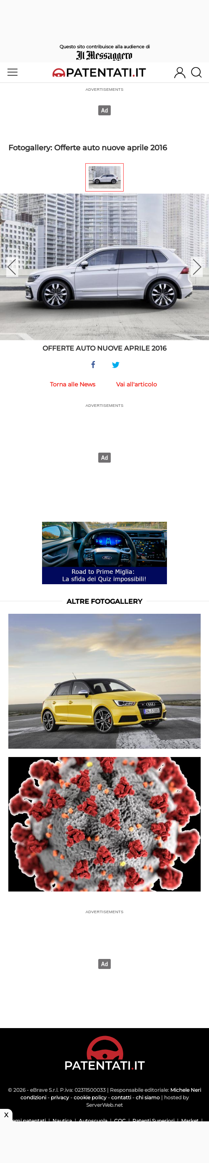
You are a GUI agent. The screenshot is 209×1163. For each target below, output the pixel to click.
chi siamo (148, 1097)
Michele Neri (185, 1090)
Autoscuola (93, 1121)
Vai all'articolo (136, 384)
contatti (121, 1097)
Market (190, 1121)
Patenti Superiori (153, 1121)
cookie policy (90, 1097)
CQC (120, 1121)
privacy (60, 1097)
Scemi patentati (26, 1121)
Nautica (62, 1121)
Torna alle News (72, 384)
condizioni (33, 1097)
